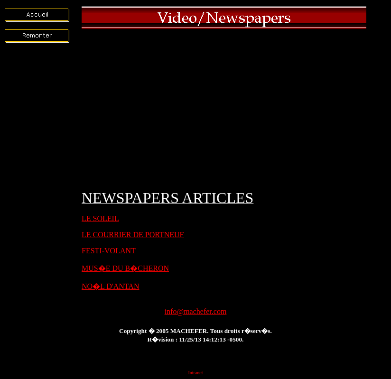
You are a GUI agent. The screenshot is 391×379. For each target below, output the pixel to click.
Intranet (195, 372)
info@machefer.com (196, 311)
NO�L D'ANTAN (110, 286)
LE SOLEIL (100, 218)
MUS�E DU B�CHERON (125, 268)
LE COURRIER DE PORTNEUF (133, 235)
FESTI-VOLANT (109, 251)
